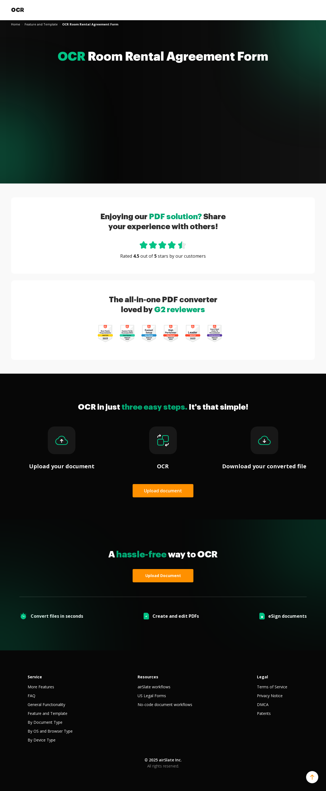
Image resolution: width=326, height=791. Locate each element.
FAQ (31, 695)
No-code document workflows (165, 704)
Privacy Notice (270, 695)
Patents (264, 713)
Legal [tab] (262, 676)
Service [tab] (35, 676)
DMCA (263, 704)
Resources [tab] (148, 676)
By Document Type (45, 722)
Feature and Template (47, 713)
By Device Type (42, 740)
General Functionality (46, 704)
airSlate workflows (154, 686)
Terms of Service (272, 686)
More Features (41, 686)
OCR (17, 10)
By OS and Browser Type (50, 731)
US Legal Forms (152, 695)
